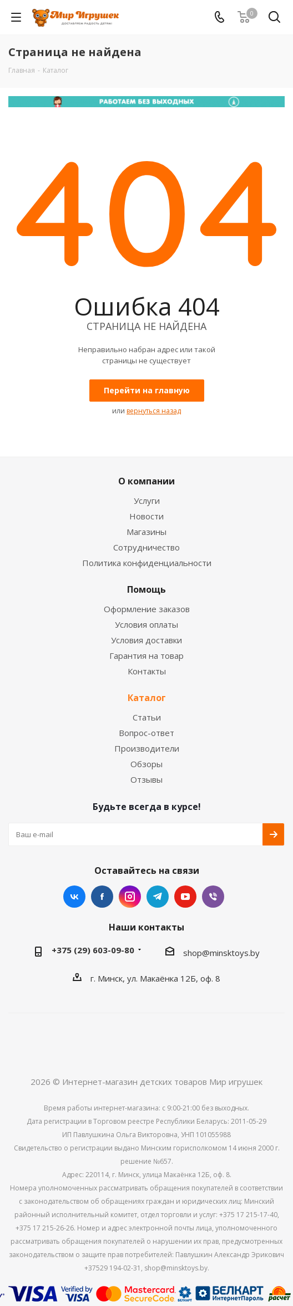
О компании (146, 481)
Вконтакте (74, 896)
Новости (146, 516)
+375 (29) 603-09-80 (93, 949)
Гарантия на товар (146, 655)
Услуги (147, 500)
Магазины (146, 531)
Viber (213, 896)
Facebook (102, 896)
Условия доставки (146, 640)
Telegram (157, 896)
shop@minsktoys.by (221, 952)
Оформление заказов (147, 608)
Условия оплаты (146, 624)
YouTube (185, 896)
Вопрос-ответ (146, 732)
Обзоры (146, 763)
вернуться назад (154, 411)
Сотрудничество (146, 547)
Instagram (130, 896)
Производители (146, 748)
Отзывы (146, 779)
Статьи (147, 717)
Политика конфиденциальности (146, 562)
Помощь (146, 589)
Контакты (147, 671)
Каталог (147, 698)
